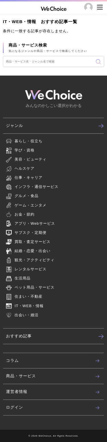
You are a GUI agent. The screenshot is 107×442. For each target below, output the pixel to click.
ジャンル (55, 126)
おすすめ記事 (55, 336)
